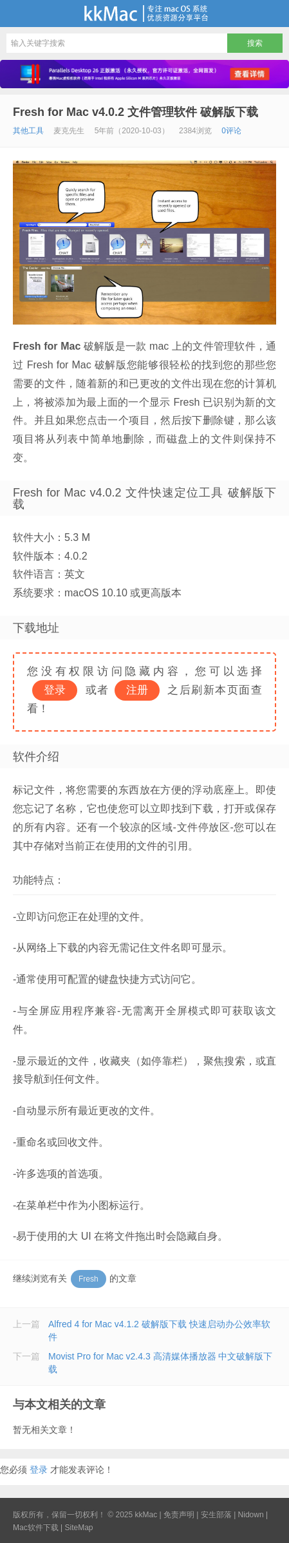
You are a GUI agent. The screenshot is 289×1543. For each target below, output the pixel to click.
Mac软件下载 (36, 1527)
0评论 (231, 130)
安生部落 (216, 1514)
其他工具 (28, 130)
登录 (39, 1469)
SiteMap (78, 1527)
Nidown (251, 1514)
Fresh (88, 1278)
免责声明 (178, 1514)
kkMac (144, 13)
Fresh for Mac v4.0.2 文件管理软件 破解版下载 (135, 112)
